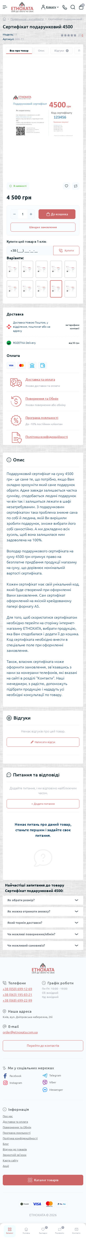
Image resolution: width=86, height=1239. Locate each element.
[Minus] (14, 214)
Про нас (8, 1116)
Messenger (52, 1089)
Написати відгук (43, 741)
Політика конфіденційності (46, 437)
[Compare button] (75, 186)
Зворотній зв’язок (14, 1154)
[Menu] (5, 7)
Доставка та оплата (40, 379)
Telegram (51, 1075)
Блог (6, 1143)
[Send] (66, 250)
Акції (6, 1165)
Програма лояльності (41, 418)
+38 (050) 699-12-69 (17, 989)
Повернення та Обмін (41, 398)
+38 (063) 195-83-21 (17, 995)
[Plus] (31, 214)
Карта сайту (10, 1160)
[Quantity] (22, 214)
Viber (49, 1082)
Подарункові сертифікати (27, 18)
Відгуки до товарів (15, 1149)
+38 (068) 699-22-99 (17, 1000)
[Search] (73, 7)
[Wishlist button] (66, 185)
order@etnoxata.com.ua (20, 1032)
